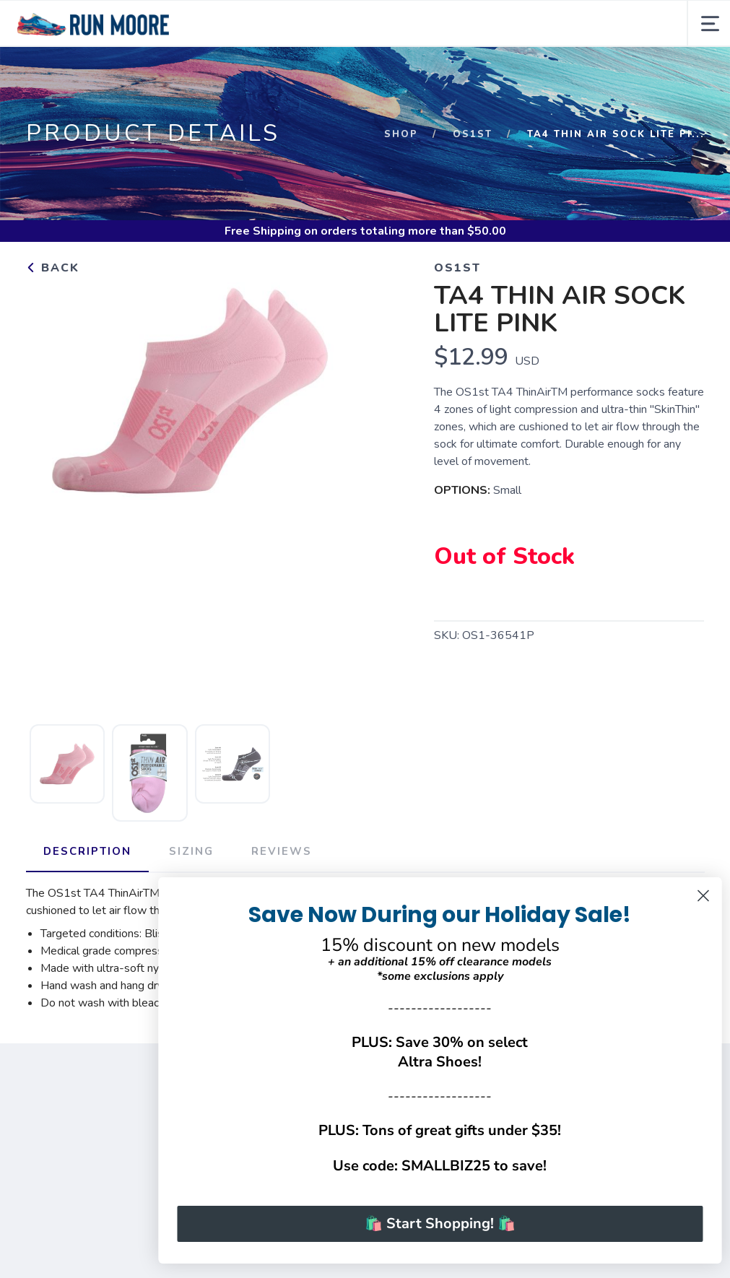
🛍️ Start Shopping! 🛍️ (464, 1223)
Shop (401, 134)
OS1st (472, 134)
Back (52, 268)
